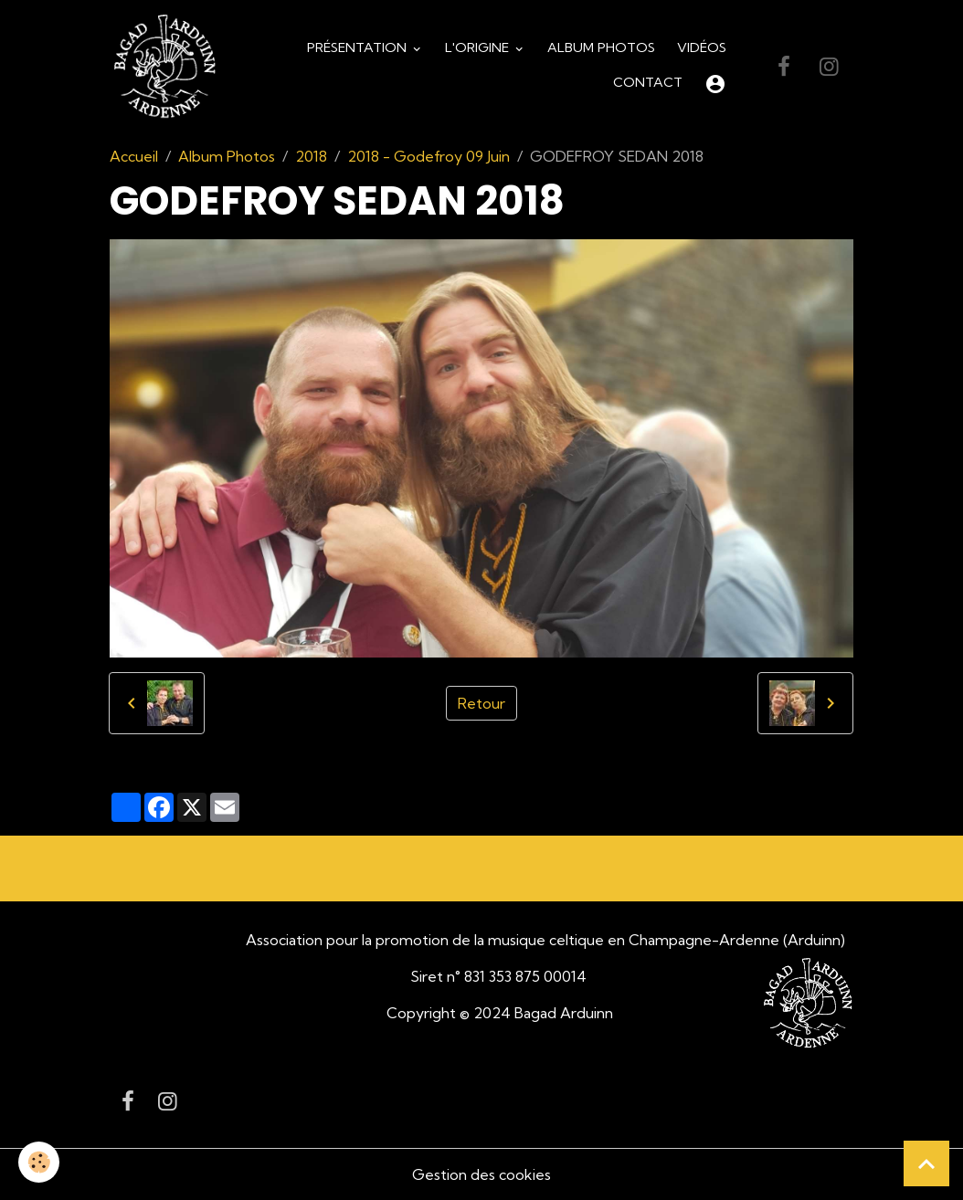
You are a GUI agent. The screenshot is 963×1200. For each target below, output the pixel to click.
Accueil (134, 156)
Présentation (358, 47)
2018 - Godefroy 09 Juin (428, 156)
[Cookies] (38, 1162)
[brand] (164, 67)
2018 (311, 156)
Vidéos (701, 47)
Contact (648, 82)
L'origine (479, 47)
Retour (481, 703)
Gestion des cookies (481, 1174)
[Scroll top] (926, 1163)
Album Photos (601, 47)
